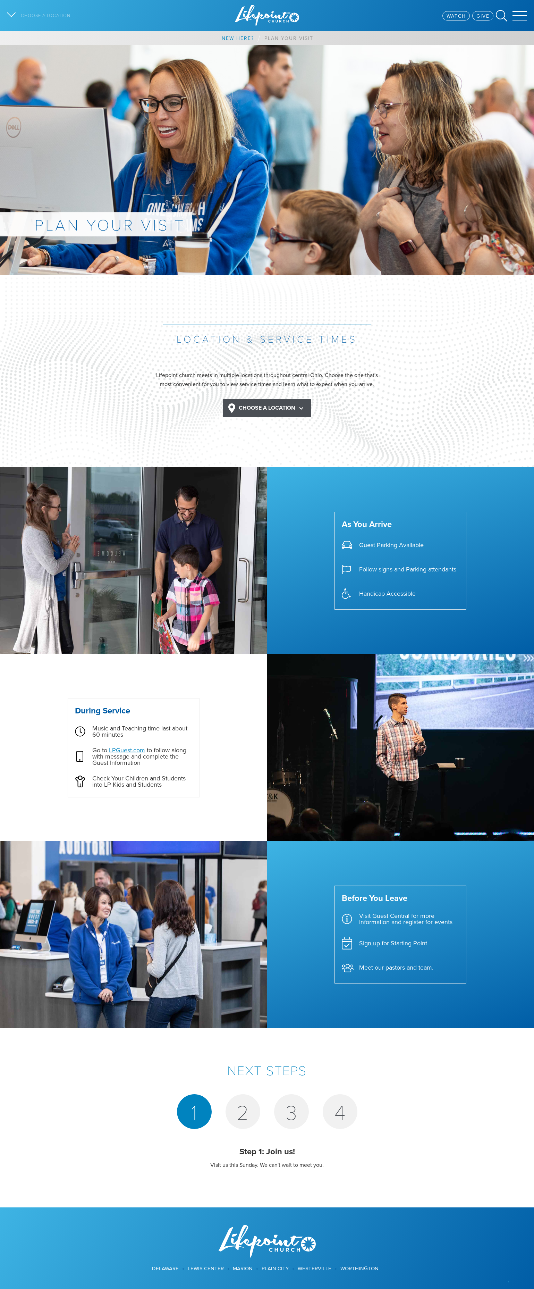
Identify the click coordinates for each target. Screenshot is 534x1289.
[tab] (194, 1111)
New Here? (238, 38)
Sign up (369, 943)
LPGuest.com (127, 750)
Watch (456, 15)
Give (483, 15)
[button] (267, 408)
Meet (366, 967)
